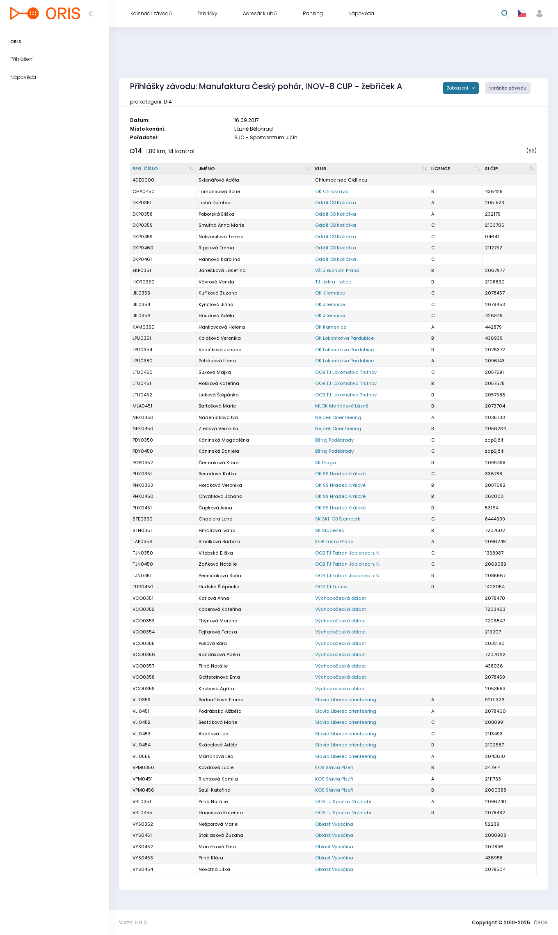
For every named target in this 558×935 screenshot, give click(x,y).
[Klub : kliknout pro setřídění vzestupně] (371, 169)
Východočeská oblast (340, 598)
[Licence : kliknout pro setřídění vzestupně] (456, 169)
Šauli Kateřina (215, 790)
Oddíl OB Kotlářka (335, 202)
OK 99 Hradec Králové (340, 473)
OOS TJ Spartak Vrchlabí (343, 801)
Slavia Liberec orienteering (345, 699)
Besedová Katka (217, 473)
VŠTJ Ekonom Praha (337, 270)
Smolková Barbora (219, 541)
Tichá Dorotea (215, 202)
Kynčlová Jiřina (216, 304)
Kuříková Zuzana (218, 293)
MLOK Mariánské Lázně (341, 406)
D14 (136, 151)
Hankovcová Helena (222, 327)
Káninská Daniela (219, 451)
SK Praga (325, 462)
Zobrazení (458, 88)
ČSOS (541, 922)
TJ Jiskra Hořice (333, 282)
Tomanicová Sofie (219, 191)
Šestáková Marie (218, 722)
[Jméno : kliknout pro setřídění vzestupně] (255, 169)
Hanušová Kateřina (221, 812)
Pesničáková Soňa (220, 575)
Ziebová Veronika (218, 428)
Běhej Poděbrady (334, 440)
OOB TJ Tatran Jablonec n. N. (347, 553)
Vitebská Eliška (216, 553)
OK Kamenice (330, 327)
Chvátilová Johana (220, 496)
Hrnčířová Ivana (217, 530)
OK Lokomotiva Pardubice (344, 338)
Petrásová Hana (217, 360)
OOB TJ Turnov (331, 586)
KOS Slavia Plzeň (334, 767)
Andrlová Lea (214, 733)
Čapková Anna (215, 507)
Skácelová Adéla (218, 745)
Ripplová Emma (216, 247)
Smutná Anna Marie (221, 225)
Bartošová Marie (217, 406)
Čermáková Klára (219, 462)
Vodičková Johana (220, 349)
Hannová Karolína (219, 259)
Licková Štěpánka (219, 395)
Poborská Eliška (216, 214)
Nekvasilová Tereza (221, 236)
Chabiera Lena (216, 519)
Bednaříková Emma (221, 699)
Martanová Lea (216, 756)
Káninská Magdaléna (224, 440)
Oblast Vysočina (334, 824)
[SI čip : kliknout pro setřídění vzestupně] (510, 169)
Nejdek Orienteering (338, 417)
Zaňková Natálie (218, 564)
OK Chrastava (331, 191)
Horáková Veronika (220, 485)
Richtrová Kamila (218, 779)
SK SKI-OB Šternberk (337, 519)
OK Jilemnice (330, 293)
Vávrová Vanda (216, 282)
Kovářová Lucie (216, 767)
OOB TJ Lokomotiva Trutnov (346, 372)
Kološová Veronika (220, 338)
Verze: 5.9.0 (133, 922)
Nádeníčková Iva (218, 417)
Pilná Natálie (213, 801)
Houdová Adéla (216, 315)
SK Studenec (329, 530)
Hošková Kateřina (219, 383)
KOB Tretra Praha (334, 541)
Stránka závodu (507, 88)
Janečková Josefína (222, 270)
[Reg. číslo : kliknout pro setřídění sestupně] (163, 169)
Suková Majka (215, 372)
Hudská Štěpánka (219, 586)
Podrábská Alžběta (220, 711)
